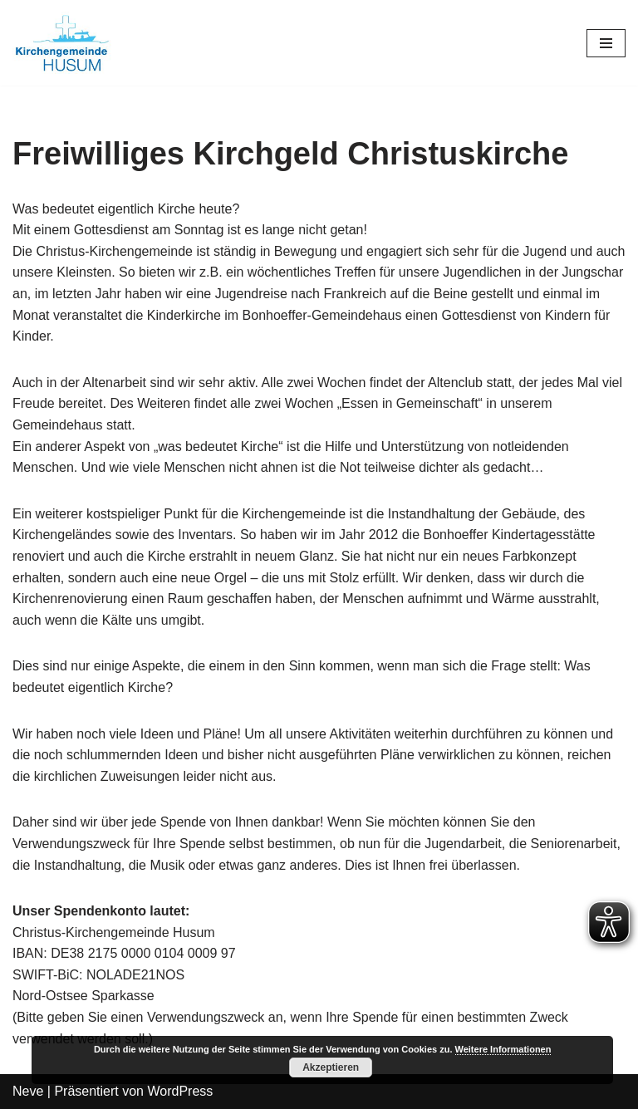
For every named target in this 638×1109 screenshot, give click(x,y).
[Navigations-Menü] (606, 43)
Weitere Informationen (503, 1049)
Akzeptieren (330, 1067)
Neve (27, 1091)
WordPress (180, 1091)
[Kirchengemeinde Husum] (62, 43)
